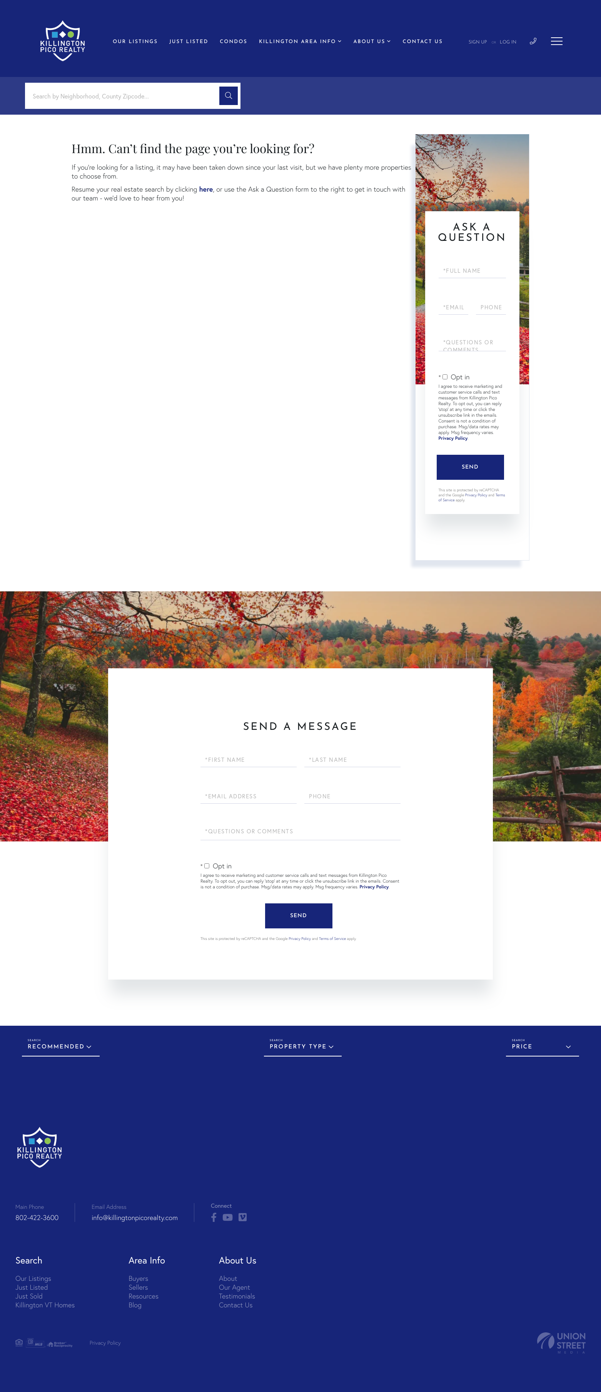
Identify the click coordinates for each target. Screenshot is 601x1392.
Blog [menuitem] (135, 1304)
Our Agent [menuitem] (234, 1287)
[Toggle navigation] (557, 41)
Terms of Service (332, 938)
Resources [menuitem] (144, 1296)
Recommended (56, 1047)
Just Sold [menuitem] (29, 1296)
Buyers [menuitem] (138, 1278)
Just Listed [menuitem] (188, 42)
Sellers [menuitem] (138, 1287)
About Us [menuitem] (370, 42)
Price (522, 1047)
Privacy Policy (453, 438)
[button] (228, 96)
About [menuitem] (228, 1278)
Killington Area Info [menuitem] (297, 42)
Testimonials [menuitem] (237, 1296)
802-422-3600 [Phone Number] (36, 1217)
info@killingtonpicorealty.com (135, 1217)
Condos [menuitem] (233, 42)
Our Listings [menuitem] (135, 42)
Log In (508, 42)
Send (470, 467)
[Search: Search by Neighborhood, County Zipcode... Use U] (125, 96)
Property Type (298, 1047)
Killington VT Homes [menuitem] (45, 1304)
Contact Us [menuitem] (422, 42)
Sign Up (478, 42)
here (206, 189)
